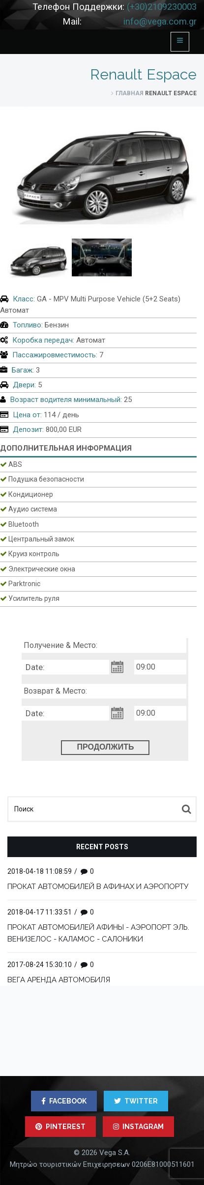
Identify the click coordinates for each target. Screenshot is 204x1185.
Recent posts (102, 847)
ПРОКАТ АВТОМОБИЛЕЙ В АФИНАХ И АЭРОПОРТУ (97, 886)
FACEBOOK (64, 1101)
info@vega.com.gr (160, 21)
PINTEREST (60, 1127)
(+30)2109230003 (162, 6)
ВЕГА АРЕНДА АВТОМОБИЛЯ (58, 979)
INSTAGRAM (138, 1127)
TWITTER (136, 1101)
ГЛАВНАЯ (130, 93)
